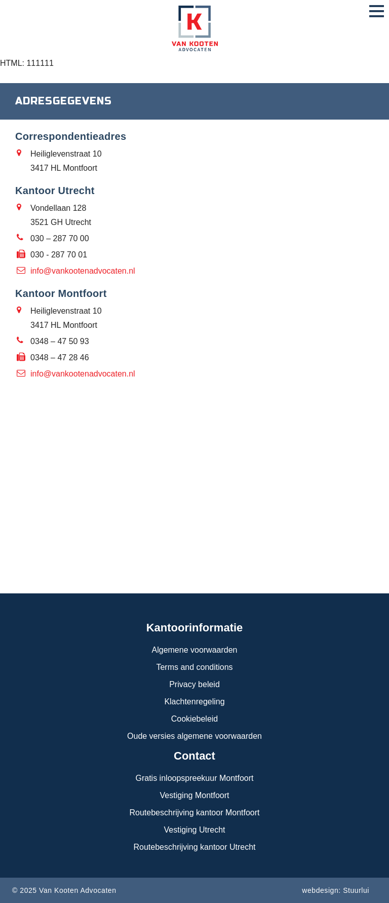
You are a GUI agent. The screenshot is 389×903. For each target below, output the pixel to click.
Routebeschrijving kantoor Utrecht (194, 847)
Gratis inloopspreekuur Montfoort (195, 778)
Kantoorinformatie (194, 627)
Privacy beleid (194, 684)
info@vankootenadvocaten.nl (82, 271)
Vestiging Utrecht (194, 829)
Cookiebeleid (194, 718)
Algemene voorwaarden (195, 650)
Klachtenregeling (194, 701)
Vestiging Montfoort (194, 795)
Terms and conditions (194, 667)
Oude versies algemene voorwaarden (194, 736)
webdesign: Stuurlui (335, 890)
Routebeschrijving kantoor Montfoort (194, 812)
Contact (194, 755)
